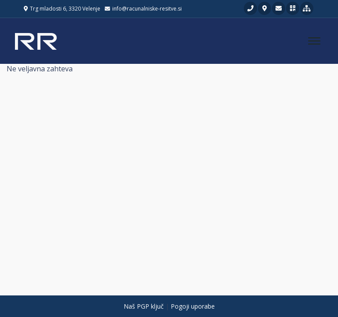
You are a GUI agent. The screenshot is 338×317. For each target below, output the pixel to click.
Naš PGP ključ (144, 306)
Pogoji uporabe (193, 306)
